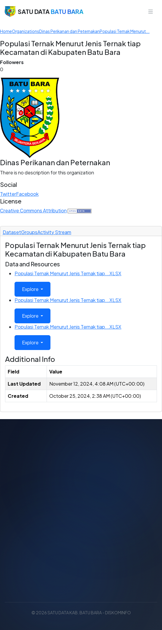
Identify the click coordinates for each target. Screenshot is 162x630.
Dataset (12, 232)
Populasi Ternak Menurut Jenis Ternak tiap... (68, 273)
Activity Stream (54, 232)
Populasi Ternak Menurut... (125, 31)
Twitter (8, 194)
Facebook (27, 194)
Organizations (25, 31)
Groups (29, 232)
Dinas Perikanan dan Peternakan (69, 31)
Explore (30, 289)
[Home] (6, 31)
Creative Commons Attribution (33, 210)
